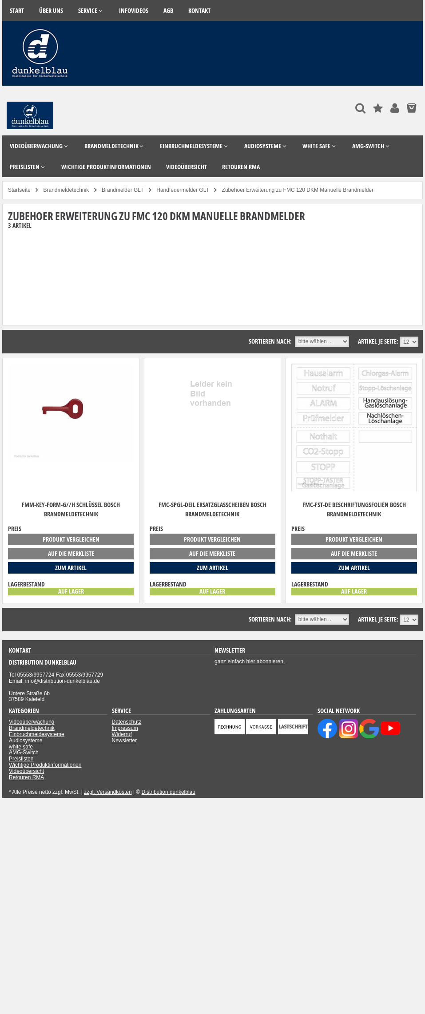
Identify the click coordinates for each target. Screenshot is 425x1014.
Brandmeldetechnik (32, 728)
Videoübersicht (26, 771)
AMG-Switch (24, 752)
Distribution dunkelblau (168, 792)
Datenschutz (127, 722)
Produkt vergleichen (71, 539)
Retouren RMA (26, 777)
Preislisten (21, 759)
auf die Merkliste (71, 553)
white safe (21, 747)
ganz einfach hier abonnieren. (249, 661)
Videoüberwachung (32, 722)
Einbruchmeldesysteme (36, 734)
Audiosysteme (25, 740)
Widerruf (122, 734)
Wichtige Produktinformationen (45, 765)
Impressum (125, 728)
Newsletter (124, 740)
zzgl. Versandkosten (107, 792)
